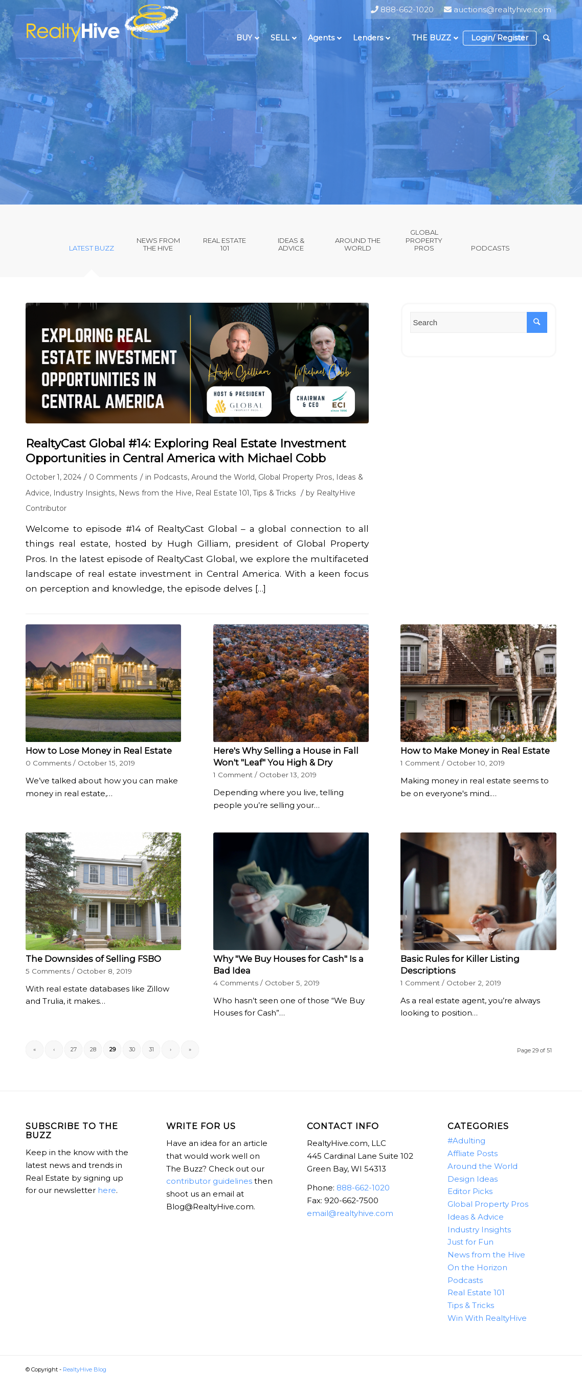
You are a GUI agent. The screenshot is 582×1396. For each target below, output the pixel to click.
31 (151, 1049)
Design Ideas (472, 1179)
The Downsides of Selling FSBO (93, 959)
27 (74, 1049)
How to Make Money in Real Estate (475, 751)
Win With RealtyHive (487, 1318)
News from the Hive (155, 493)
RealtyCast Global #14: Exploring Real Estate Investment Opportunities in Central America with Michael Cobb (186, 450)
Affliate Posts (472, 1153)
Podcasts (170, 477)
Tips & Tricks (274, 493)
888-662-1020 (363, 1187)
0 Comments (113, 477)
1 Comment (233, 775)
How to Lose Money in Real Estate (99, 751)
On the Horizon (477, 1267)
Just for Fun (470, 1242)
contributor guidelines (209, 1181)
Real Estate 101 (222, 493)
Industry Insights (84, 493)
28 (93, 1049)
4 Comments (235, 983)
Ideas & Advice (475, 1217)
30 (132, 1049)
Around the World (223, 477)
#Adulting (466, 1140)
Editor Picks (470, 1191)
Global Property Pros (295, 477)
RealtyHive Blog (84, 1369)
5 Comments (48, 971)
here (107, 1190)
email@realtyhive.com (350, 1213)
